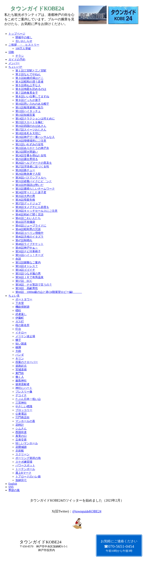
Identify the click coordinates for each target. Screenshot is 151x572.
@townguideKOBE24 (86, 511)
